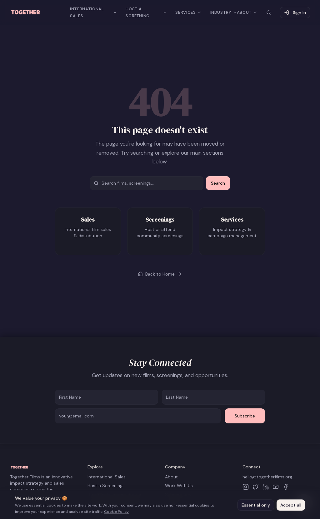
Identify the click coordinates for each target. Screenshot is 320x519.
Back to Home (160, 274)
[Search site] (269, 12)
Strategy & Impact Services (116, 494)
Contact (173, 503)
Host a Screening (105, 485)
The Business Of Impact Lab (116, 503)
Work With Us (179, 485)
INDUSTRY (223, 12)
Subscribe (245, 416)
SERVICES (188, 12)
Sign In (295, 12)
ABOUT (247, 12)
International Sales (107, 477)
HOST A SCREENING (146, 12)
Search (218, 183)
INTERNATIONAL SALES (93, 12)
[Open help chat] (303, 503)
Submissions (178, 494)
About (171, 477)
